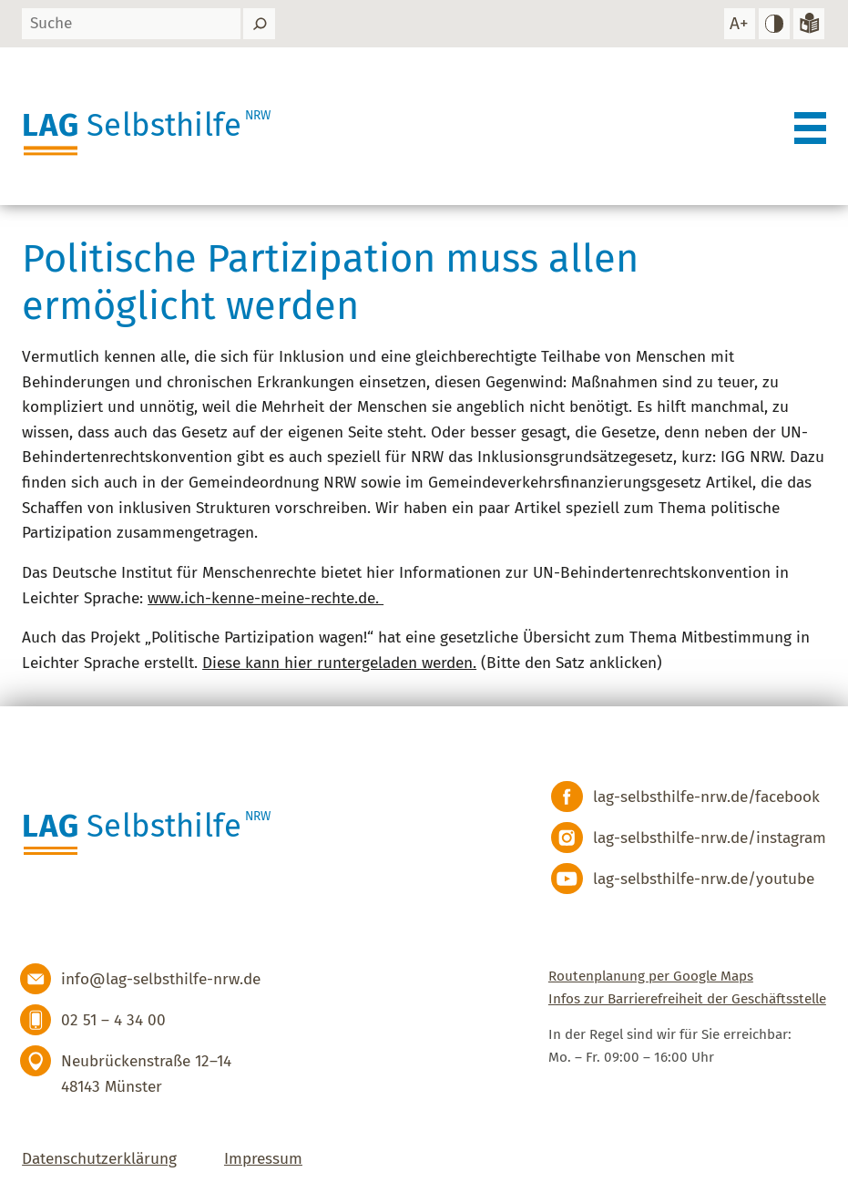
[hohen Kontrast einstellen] (775, 24)
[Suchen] (259, 24)
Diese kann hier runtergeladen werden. (339, 663)
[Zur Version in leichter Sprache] (809, 24)
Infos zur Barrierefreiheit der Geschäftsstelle (687, 999)
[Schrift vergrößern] (740, 24)
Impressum (263, 1158)
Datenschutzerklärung (99, 1158)
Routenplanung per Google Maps (650, 976)
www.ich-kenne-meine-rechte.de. (265, 598)
